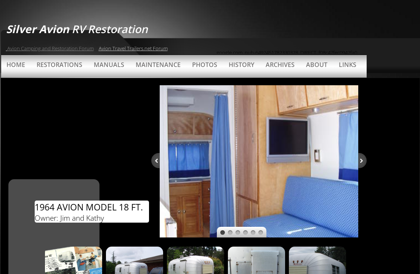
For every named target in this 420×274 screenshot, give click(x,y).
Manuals (109, 65)
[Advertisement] (305, 36)
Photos (204, 65)
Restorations (59, 65)
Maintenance (158, 65)
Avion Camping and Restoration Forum (50, 48)
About (316, 65)
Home (15, 65)
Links (347, 65)
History (241, 65)
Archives (280, 65)
